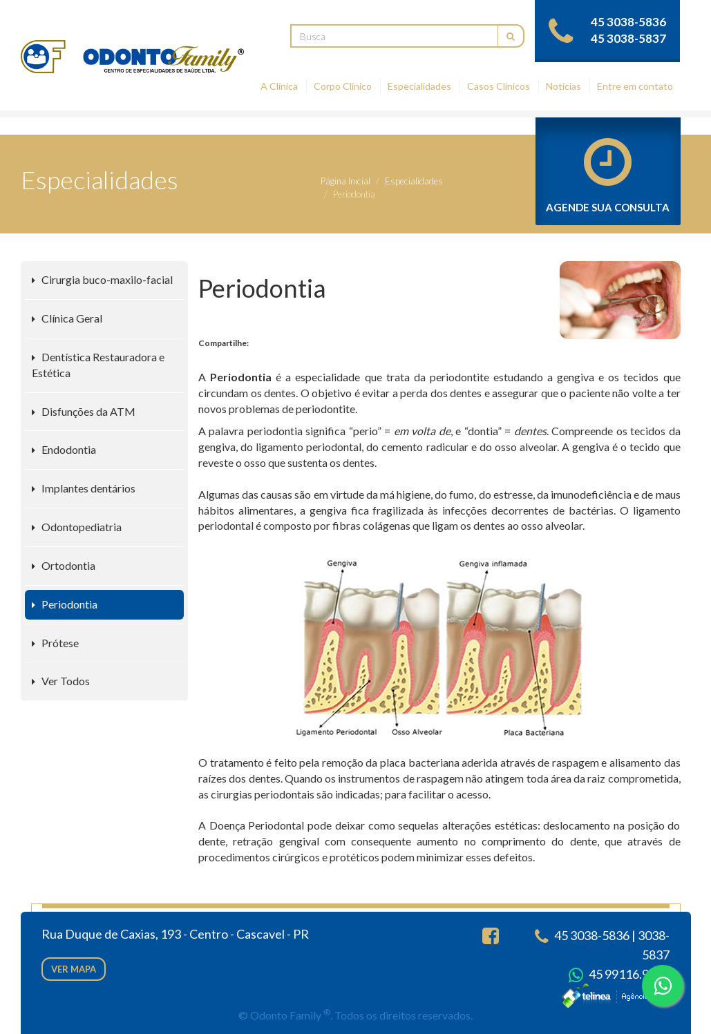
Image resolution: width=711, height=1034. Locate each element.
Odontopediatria (77, 526)
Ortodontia (63, 565)
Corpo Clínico (343, 86)
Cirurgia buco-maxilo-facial (102, 279)
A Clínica (279, 86)
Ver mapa (73, 969)
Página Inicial (345, 180)
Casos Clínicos (498, 86)
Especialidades (419, 86)
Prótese (55, 642)
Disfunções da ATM (83, 411)
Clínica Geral (67, 318)
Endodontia (64, 449)
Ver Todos (61, 680)
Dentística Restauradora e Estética (98, 364)
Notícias (563, 86)
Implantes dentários (83, 488)
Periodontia (64, 604)
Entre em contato (635, 86)
